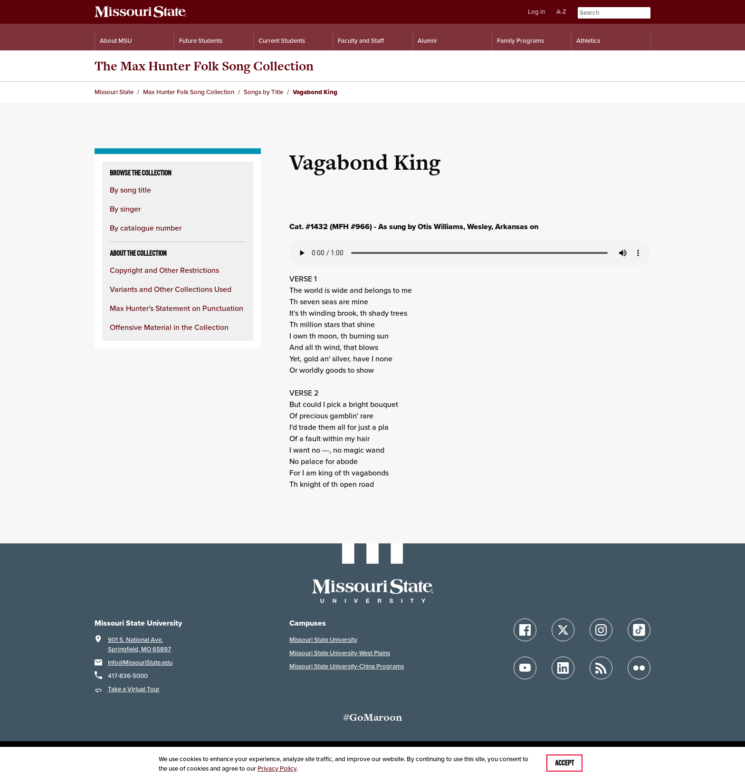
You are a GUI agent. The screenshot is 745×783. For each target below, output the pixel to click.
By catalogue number (145, 227)
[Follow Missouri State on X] (563, 630)
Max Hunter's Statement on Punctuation (176, 308)
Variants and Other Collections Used (170, 289)
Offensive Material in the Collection (169, 327)
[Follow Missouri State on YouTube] (525, 668)
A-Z (561, 11)
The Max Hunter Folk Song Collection (204, 66)
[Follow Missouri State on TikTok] (639, 630)
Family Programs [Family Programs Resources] (520, 40)
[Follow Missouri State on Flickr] (639, 668)
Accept (564, 763)
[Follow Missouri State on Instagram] (601, 630)
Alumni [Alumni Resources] (427, 40)
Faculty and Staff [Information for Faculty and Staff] (361, 40)
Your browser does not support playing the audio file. (469, 253)
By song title (130, 189)
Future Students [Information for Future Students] (200, 40)
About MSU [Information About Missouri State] (116, 40)
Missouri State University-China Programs (346, 666)
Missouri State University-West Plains (339, 652)
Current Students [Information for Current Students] (281, 40)
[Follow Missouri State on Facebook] (525, 630)
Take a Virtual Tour (134, 689)
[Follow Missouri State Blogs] (601, 668)
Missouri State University (323, 639)
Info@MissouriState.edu (140, 662)
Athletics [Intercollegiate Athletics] (588, 40)
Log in (536, 11)
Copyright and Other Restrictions (164, 270)
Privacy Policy (277, 768)
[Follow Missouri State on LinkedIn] (563, 668)
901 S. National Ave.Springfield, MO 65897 (139, 644)
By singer (125, 208)
